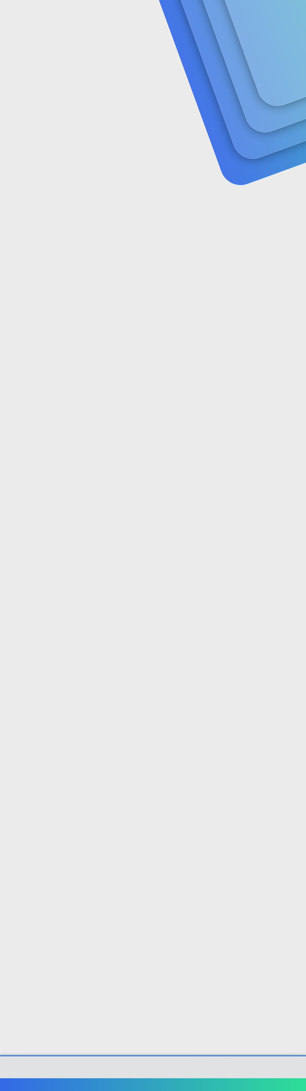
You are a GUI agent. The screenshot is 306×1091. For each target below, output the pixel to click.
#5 (298, 442)
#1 (298, 124)
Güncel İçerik (140, 10)
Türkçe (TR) (16, 1084)
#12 (297, 941)
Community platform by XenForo (153, 1069)
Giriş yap (245, 39)
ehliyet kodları (138, 287)
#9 (298, 738)
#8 (298, 671)
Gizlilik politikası (243, 1084)
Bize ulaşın (183, 1084)
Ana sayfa (285, 1084)
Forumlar (104, 10)
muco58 (12, 113)
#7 (298, 603)
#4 (298, 326)
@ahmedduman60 (160, 507)
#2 (298, 192)
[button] (120, 10)
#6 (298, 525)
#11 (297, 873)
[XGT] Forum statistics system (153, 1073)
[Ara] (214, 10)
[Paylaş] (291, 124)
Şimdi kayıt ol (280, 39)
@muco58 (66, 204)
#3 (298, 259)
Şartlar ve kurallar (211, 1084)
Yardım (267, 1084)
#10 (297, 805)
